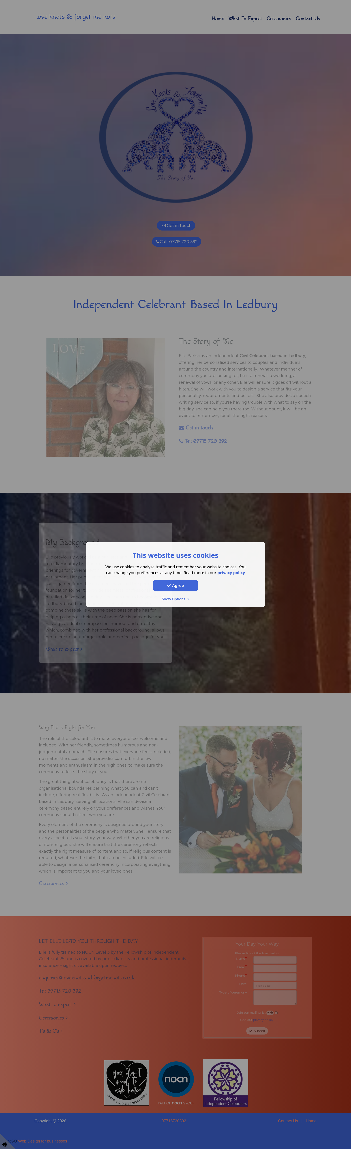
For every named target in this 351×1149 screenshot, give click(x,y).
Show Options (175, 599)
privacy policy (231, 572)
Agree (175, 585)
